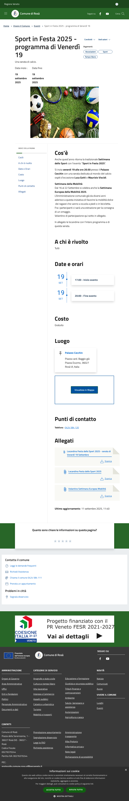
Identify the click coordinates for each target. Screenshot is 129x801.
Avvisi (100, 689)
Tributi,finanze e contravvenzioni (73, 690)
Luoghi (100, 703)
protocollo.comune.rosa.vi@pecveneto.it (22, 766)
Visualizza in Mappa (84, 390)
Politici (5, 699)
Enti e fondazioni (10, 694)
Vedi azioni (104, 39)
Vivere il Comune (21, 26)
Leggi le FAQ (39, 742)
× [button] (126, 770)
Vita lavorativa (40, 689)
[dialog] (64, 784)
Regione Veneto (11, 4)
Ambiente (70, 698)
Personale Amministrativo (14, 704)
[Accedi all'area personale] (117, 4)
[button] (65, 796)
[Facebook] (99, 14)
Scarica (106, 461)
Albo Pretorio (71, 741)
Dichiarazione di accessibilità (79, 757)
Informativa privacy (74, 746)
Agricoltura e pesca (74, 717)
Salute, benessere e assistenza (74, 705)
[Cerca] (123, 13)
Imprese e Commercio (43, 694)
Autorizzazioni (72, 712)
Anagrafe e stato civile (44, 678)
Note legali (70, 751)
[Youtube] (106, 14)
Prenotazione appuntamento (47, 732)
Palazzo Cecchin (74, 353)
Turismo (37, 709)
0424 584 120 (72, 427)
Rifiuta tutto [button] (76, 789)
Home (6, 26)
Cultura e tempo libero (44, 683)
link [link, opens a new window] (91, 784)
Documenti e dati (10, 709)
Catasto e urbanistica (43, 704)
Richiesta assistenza (43, 747)
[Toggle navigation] (5, 13)
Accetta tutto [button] (53, 790)
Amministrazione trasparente (73, 734)
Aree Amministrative (12, 683)
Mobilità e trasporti (42, 714)
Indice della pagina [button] (26, 148)
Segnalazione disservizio (45, 737)
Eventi (37, 26)
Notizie (100, 678)
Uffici (4, 689)
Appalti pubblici (40, 699)
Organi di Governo (10, 678)
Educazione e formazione (77, 678)
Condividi (90, 39)
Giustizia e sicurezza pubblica (79, 683)
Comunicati (102, 683)
